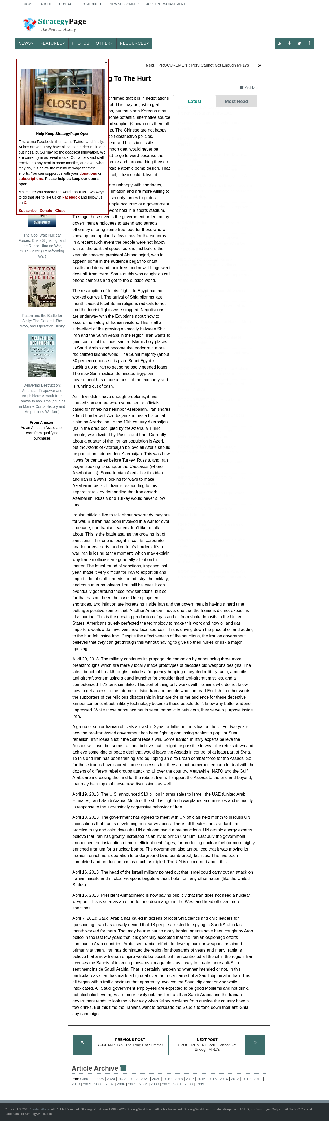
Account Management (165, 4)
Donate (46, 210)
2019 (167, 1079)
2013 (235, 1079)
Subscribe (28, 210)
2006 (121, 1084)
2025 (99, 1079)
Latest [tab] (194, 101)
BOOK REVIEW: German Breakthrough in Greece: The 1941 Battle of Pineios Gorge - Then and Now (215, 196)
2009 (87, 1084)
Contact (66, 4)
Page (54, 25)
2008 (98, 1084)
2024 (111, 1079)
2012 (246, 1079)
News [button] (26, 43)
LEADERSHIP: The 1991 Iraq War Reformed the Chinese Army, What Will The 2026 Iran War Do (212, 249)
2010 (76, 1084)
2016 (201, 1079)
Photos (80, 43)
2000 (189, 1084)
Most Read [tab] (236, 101)
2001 (177, 1084)
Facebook (71, 197)
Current (86, 1079)
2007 (110, 1084)
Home (28, 4)
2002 (166, 1084)
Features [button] (52, 43)
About (46, 4)
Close (60, 210)
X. (25, 202)
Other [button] (104, 43)
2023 (122, 1079)
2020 (156, 1079)
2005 (132, 1084)
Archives (249, 88)
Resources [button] (134, 43)
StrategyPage (40, 1109)
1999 (200, 1084)
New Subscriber (124, 4)
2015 (212, 1079)
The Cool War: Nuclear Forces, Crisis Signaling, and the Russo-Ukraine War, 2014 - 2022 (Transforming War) (42, 221)
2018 (178, 1079)
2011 (257, 1079)
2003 (155, 1084)
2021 (145, 1079)
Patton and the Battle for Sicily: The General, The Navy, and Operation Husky (42, 296)
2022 (133, 1079)
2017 (190, 1079)
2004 (143, 1084)
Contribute (92, 4)
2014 (224, 1079)
